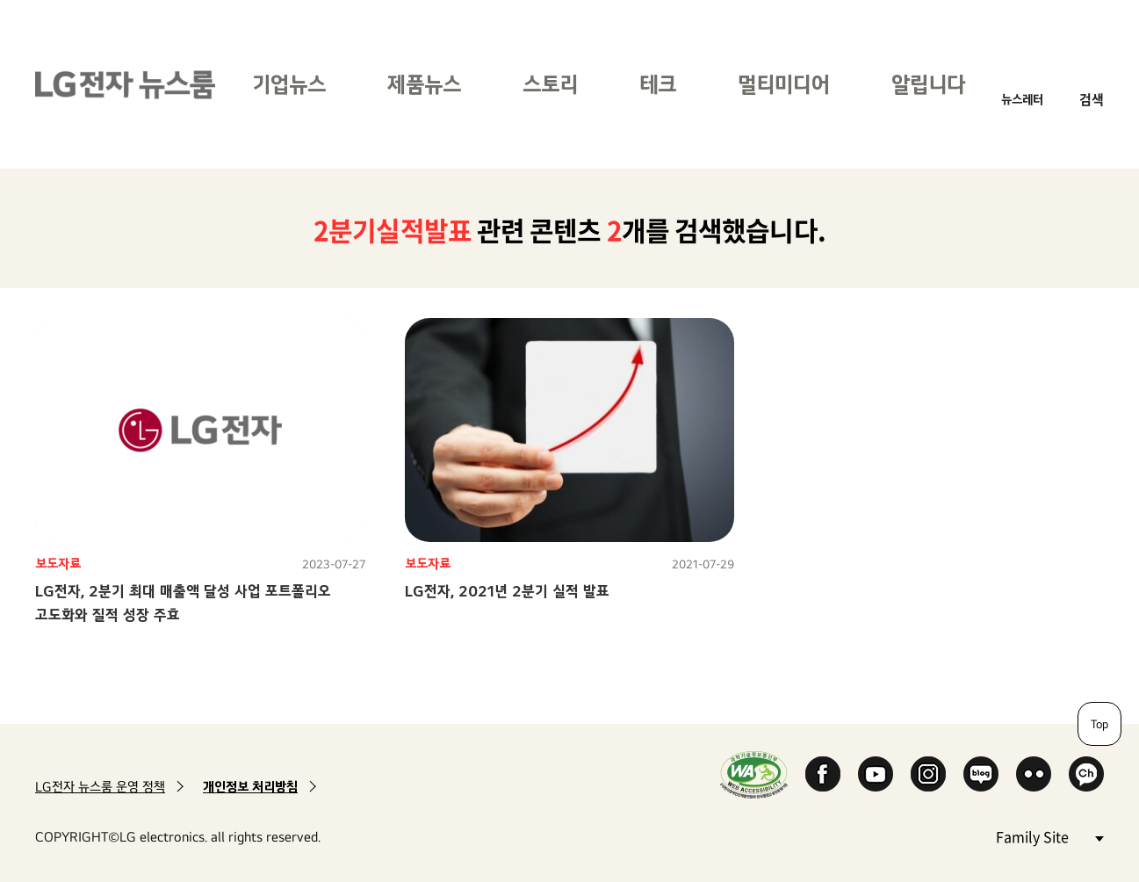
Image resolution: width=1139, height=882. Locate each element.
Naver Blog (980, 774)
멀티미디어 (784, 84)
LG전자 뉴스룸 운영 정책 (100, 786)
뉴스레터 (1022, 98)
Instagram (928, 774)
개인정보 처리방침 (250, 786)
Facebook (822, 774)
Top (1099, 724)
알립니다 (928, 84)
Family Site (1049, 836)
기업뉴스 (289, 84)
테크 (657, 84)
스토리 (550, 84)
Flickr (1033, 774)
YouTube (875, 774)
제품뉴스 (424, 84)
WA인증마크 (754, 774)
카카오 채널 (1086, 774)
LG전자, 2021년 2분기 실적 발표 (507, 591)
